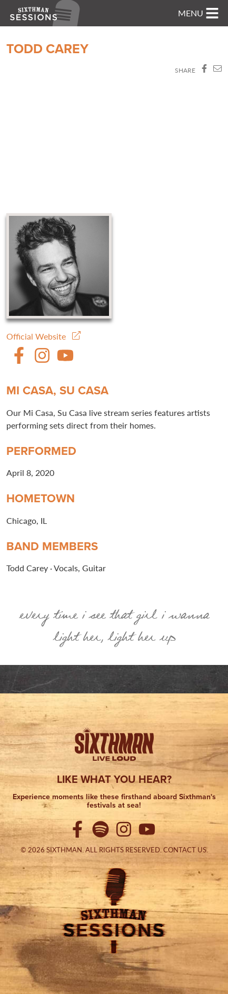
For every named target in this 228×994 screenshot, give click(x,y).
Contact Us (184, 849)
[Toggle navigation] (198, 13)
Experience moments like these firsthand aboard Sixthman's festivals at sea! (114, 802)
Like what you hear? (114, 779)
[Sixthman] (114, 746)
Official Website (43, 336)
